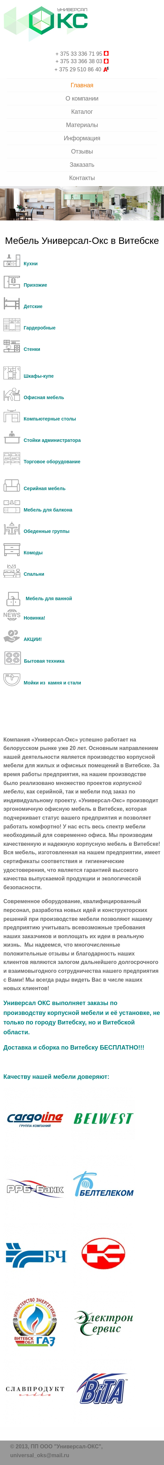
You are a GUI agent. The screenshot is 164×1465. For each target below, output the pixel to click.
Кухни (31, 263)
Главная (82, 85)
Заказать (82, 164)
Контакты (82, 178)
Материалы (82, 125)
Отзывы (82, 151)
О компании (82, 98)
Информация (82, 138)
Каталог (82, 111)
